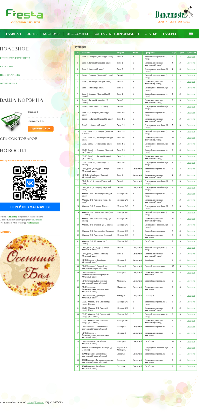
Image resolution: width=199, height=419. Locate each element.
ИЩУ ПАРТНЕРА (10, 75)
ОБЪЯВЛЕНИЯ (8, 83)
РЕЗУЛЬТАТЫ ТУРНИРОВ (15, 58)
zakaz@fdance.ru (35, 402)
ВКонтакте (37, 220)
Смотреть (191, 56)
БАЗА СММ (6, 66)
